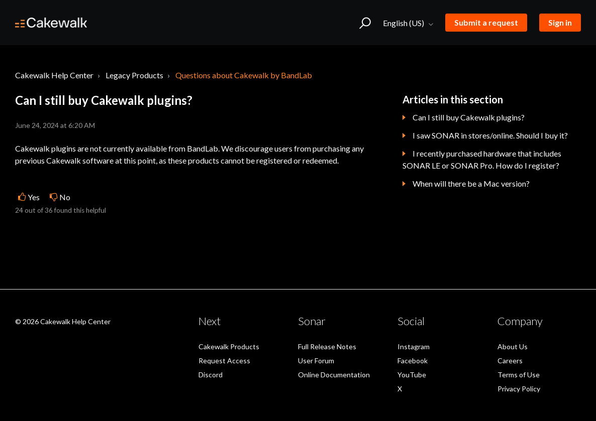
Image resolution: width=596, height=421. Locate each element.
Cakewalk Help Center (54, 75)
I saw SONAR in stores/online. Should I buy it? (490, 135)
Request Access (224, 360)
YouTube (412, 374)
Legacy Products (134, 75)
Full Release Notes (327, 346)
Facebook (413, 360)
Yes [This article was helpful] (34, 197)
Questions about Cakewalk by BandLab (243, 75)
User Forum (316, 360)
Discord (210, 374)
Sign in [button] (560, 22)
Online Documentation (334, 374)
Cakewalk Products (228, 346)
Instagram (414, 346)
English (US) (404, 23)
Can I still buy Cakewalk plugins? (469, 117)
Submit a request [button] (486, 22)
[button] (365, 22)
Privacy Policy (519, 388)
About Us (513, 346)
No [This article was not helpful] (64, 197)
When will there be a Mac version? (471, 183)
